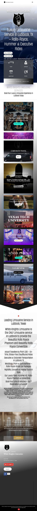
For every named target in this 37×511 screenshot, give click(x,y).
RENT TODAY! (17, 272)
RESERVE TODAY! (18, 240)
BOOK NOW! (7, 56)
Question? (7, 469)
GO (18, 156)
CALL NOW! (7, 53)
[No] (35, 508)
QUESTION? (11, 75)
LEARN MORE (18, 437)
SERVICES (26, 65)
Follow (8, 473)
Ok (18, 509)
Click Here (17, 292)
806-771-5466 (8, 464)
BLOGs (26, 75)
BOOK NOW (18, 204)
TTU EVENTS (18, 222)
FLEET (11, 65)
